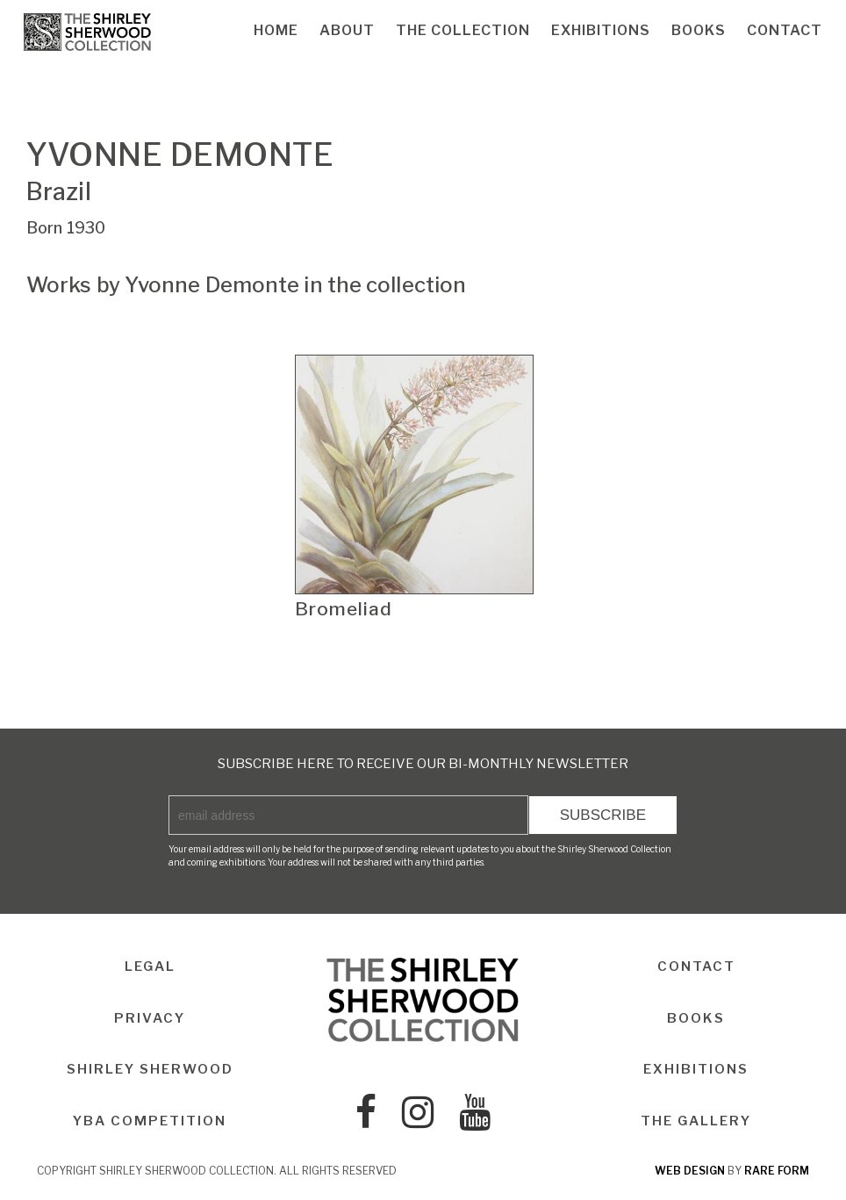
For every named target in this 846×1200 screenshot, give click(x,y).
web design (690, 1170)
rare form (776, 1170)
